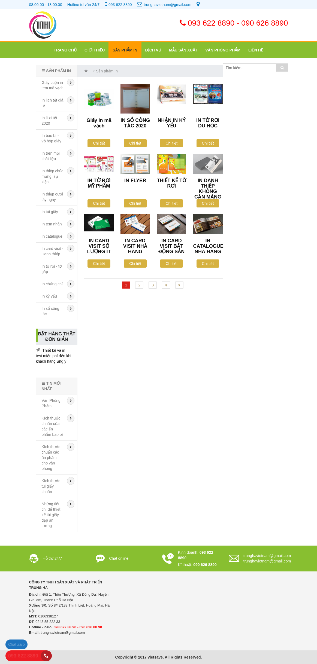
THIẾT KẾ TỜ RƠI (171, 183)
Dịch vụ (153, 50)
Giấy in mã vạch (99, 123)
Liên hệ (255, 50)
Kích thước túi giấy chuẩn (51, 486)
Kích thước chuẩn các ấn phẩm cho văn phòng (51, 458)
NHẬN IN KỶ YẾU (171, 123)
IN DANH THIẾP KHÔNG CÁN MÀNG (207, 189)
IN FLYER (135, 180)
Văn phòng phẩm (222, 50)
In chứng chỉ (52, 284)
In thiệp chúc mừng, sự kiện (53, 176)
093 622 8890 (120, 4)
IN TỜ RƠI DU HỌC (207, 123)
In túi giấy (50, 212)
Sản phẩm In (125, 50)
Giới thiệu (94, 50)
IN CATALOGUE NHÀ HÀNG (208, 246)
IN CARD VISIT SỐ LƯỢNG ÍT (99, 246)
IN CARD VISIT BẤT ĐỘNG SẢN (171, 246)
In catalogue (52, 236)
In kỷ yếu (49, 296)
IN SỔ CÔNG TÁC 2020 (135, 123)
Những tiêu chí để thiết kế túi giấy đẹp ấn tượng (51, 515)
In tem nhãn (52, 224)
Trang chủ (65, 50)
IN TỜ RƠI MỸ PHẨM (99, 183)
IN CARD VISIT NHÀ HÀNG (135, 246)
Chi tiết (99, 143)
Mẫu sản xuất (183, 50)
